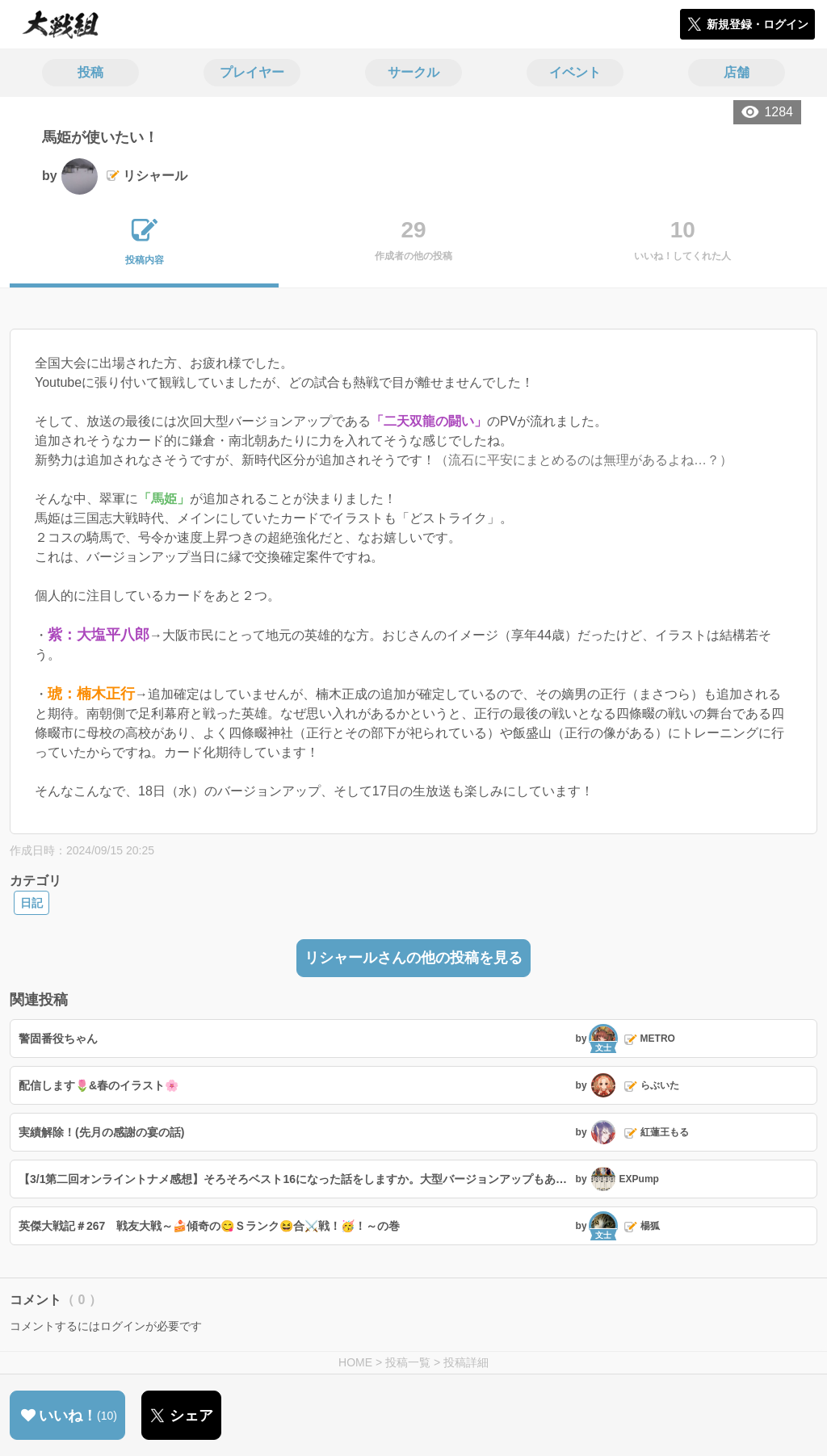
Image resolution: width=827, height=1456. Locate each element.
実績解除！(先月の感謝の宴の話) (101, 1132)
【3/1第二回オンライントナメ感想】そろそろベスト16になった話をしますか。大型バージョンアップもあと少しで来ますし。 (295, 1179)
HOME (355, 1362)
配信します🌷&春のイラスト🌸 (98, 1085)
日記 (31, 902)
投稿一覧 (407, 1362)
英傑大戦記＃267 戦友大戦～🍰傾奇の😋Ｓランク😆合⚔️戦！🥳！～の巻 (209, 1225)
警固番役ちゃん (58, 1038)
